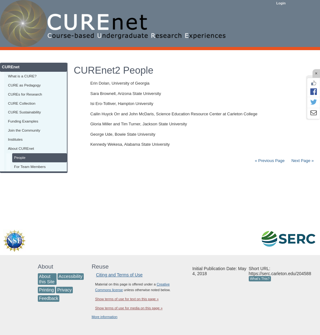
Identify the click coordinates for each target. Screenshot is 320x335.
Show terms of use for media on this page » (128, 308)
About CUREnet (21, 148)
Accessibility (70, 276)
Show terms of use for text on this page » (126, 299)
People (19, 157)
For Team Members (30, 167)
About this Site (47, 279)
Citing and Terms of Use (119, 274)
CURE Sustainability (24, 112)
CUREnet (10, 67)
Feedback (48, 298)
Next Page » (302, 160)
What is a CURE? (22, 76)
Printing (46, 289)
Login (281, 3)
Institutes (15, 139)
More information (105, 317)
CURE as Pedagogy (24, 85)
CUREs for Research (25, 94)
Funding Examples (23, 121)
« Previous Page (269, 160)
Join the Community (24, 130)
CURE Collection (22, 103)
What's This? (260, 278)
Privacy (64, 289)
